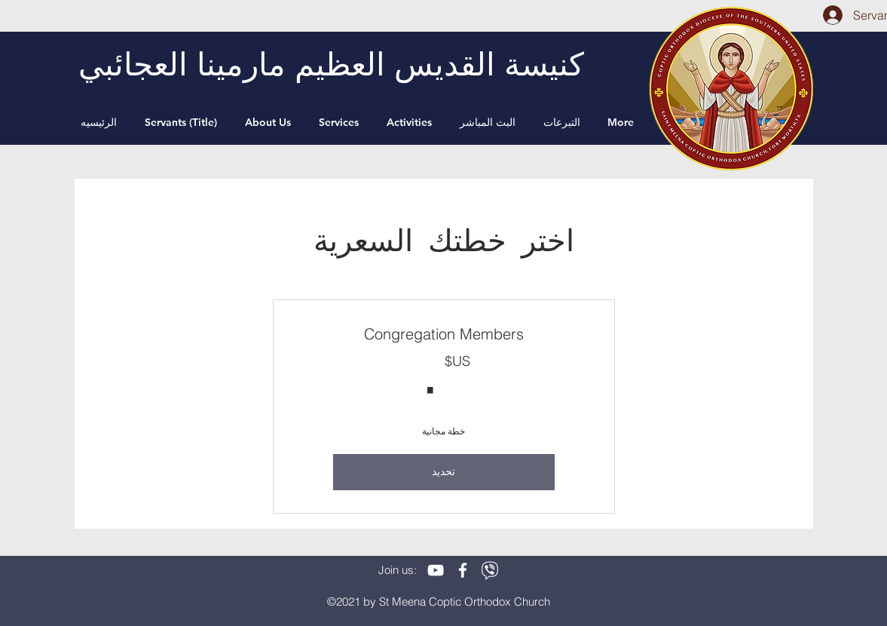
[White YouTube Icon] (435, 570)
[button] (270, 122)
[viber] (490, 570)
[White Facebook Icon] (463, 570)
